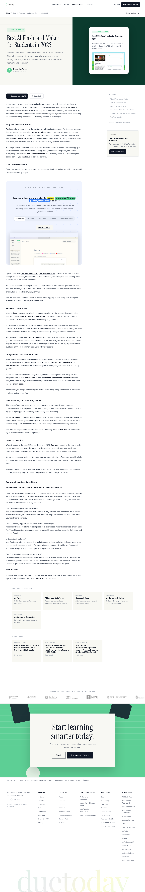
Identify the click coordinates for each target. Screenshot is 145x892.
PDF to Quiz (126, 816)
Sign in (117, 4)
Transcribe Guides (108, 822)
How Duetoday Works (118, 103)
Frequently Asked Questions (120, 122)
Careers (62, 804)
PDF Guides (105, 815)
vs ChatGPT (126, 846)
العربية (77, 780)
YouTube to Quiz (128, 807)
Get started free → (80, 755)
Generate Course (66, 219)
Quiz (39, 808)
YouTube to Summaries (126, 811)
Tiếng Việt (85, 780)
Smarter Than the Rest (118, 106)
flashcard (14, 313)
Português (59, 780)
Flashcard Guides (108, 819)
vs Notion (125, 831)
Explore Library (132, 13)
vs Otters (125, 857)
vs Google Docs (128, 853)
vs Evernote (126, 849)
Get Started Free (117, 152)
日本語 (21, 780)
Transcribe (20, 219)
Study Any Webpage (88, 815)
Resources (77, 4)
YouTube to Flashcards (84, 810)
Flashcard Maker (128, 827)
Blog (8, 13)
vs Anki (125, 838)
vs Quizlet (126, 835)
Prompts (104, 808)
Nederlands (69, 780)
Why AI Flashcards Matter (119, 99)
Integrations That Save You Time (122, 110)
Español (50, 780)
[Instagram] (11, 799)
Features (56, 4)
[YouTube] (18, 799)
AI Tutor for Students (84, 798)
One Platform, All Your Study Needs (123, 113)
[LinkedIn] (15, 799)
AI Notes (41, 797)
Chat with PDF (43, 819)
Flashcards (10, 129)
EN (11, 780)
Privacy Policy (64, 812)
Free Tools (105, 804)
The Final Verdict (116, 117)
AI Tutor (31, 219)
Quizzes (53, 219)
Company (89, 4)
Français (42, 780)
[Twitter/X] (8, 799)
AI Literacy (105, 800)
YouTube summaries (47, 273)
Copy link (36, 96)
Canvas (41, 800)
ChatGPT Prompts (108, 826)
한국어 (27, 780)
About (61, 797)
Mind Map (41, 815)
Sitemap (62, 822)
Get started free (130, 4)
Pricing (66, 4)
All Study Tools (127, 797)
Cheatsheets (106, 812)
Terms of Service (65, 815)
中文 (15, 780)
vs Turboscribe (128, 860)
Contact (62, 800)
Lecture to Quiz (128, 820)
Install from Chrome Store (87, 804)
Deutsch (34, 780)
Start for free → (44, 227)
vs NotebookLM (128, 842)
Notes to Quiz (127, 824)
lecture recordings (30, 273)
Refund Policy (64, 819)
